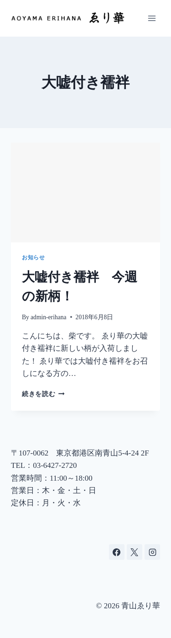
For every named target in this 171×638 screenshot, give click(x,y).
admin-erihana (49, 317)
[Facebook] (116, 552)
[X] (134, 552)
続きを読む (43, 394)
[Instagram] (152, 552)
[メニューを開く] (151, 18)
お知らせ (33, 257)
